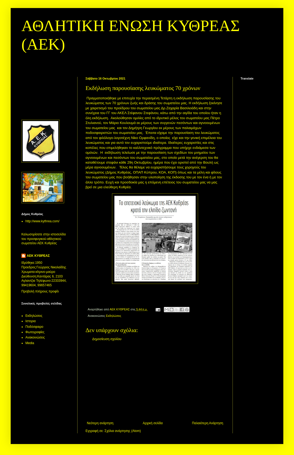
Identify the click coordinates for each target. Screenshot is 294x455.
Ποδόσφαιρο (34, 327)
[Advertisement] (155, 381)
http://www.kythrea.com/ (42, 221)
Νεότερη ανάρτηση (100, 423)
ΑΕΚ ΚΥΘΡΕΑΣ (38, 256)
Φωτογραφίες (34, 332)
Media (29, 343)
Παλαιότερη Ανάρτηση (207, 423)
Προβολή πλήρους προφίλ (40, 291)
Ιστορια (30, 321)
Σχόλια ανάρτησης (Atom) (123, 431)
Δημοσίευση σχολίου (106, 339)
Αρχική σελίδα (153, 423)
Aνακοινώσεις (35, 337)
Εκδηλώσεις (113, 315)
